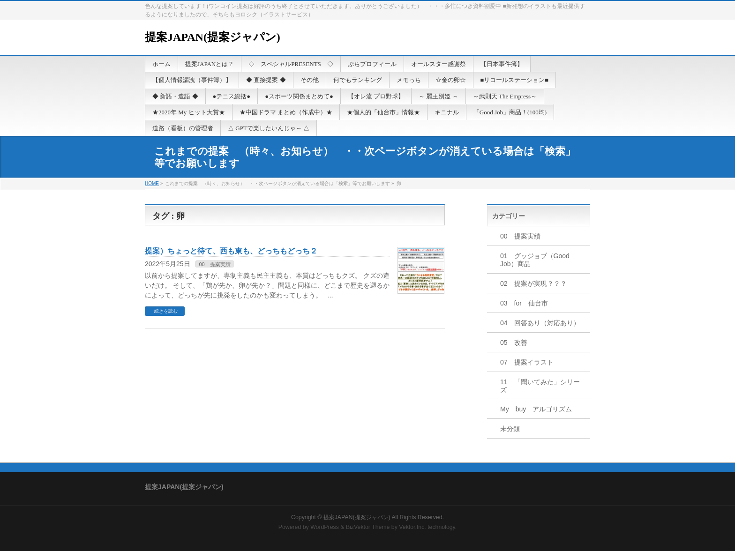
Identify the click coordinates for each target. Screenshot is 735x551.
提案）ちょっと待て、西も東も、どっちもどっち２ (231, 251)
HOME (152, 183)
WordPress (324, 527)
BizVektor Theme (368, 527)
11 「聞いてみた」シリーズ (540, 386)
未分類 (510, 428)
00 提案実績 (214, 264)
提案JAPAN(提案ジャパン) (212, 37)
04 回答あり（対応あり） (540, 323)
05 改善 (513, 342)
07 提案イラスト (527, 362)
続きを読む (166, 310)
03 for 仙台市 (524, 303)
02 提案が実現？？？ (533, 283)
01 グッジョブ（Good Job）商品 (535, 260)
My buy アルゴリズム (536, 409)
